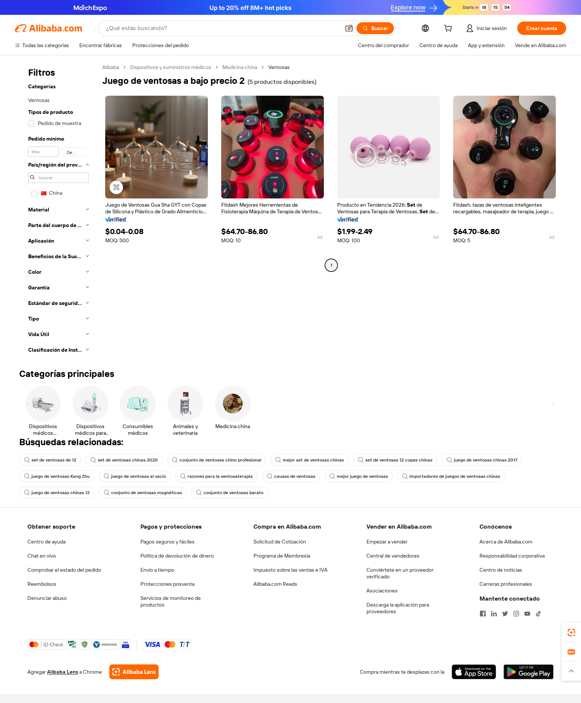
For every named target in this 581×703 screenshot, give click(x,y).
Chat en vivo (41, 556)
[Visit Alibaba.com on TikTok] (538, 613)
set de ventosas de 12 (50, 460)
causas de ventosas (291, 476)
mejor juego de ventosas (358, 476)
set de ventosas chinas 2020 (124, 460)
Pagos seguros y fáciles (167, 542)
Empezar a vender (387, 542)
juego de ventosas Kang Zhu (57, 476)
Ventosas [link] (279, 67)
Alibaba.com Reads (275, 584)
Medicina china (239, 67)
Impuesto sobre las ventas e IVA (290, 570)
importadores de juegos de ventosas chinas (451, 476)
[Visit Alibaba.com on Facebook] (482, 613)
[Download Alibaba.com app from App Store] (474, 671)
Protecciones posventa (167, 584)
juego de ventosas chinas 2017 (481, 460)
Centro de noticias (500, 570)
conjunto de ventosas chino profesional (216, 460)
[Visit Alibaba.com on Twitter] (505, 613)
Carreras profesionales (505, 584)
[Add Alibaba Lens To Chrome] (134, 671)
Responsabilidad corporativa (512, 556)
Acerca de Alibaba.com (505, 542)
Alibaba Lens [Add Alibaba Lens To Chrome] (62, 672)
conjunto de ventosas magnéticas (143, 493)
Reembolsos (41, 584)
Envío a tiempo (157, 570)
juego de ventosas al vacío (135, 476)
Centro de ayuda (46, 542)
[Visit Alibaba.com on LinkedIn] (494, 613)
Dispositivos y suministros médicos (170, 67)
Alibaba (110, 67)
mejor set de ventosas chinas (309, 460)
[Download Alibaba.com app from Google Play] (529, 671)
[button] (349, 28)
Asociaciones (382, 591)
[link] (571, 632)
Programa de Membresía (281, 556)
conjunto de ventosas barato (229, 493)
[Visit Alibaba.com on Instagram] (516, 613)
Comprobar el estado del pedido (64, 570)
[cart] (449, 29)
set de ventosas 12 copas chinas (395, 460)
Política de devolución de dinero (177, 556)
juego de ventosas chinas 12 (57, 493)
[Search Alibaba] (222, 28)
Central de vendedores (392, 556)
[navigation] (56, 210)
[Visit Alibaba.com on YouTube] (527, 613)
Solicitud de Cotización (279, 542)
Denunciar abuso (47, 598)
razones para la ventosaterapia (216, 476)
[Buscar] (375, 28)
